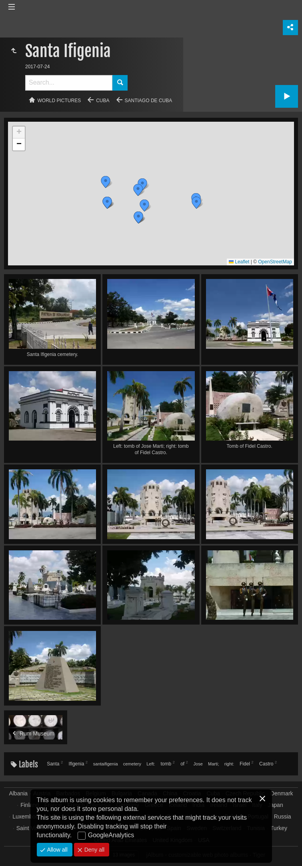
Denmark (281, 793)
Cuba (102, 100)
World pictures (59, 100)
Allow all (57, 849)
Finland (29, 805)
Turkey (278, 828)
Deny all (93, 849)
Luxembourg (28, 816)
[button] (196, 203)
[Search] (68, 83)
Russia (282, 816)
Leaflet (239, 262)
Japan (275, 805)
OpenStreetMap (275, 262)
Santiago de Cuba (148, 100)
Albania (18, 793)
